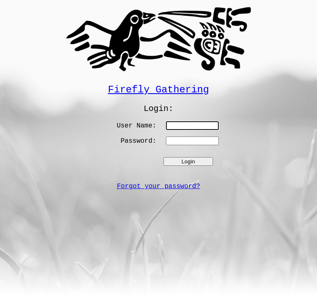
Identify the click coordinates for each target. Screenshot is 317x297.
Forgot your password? (158, 186)
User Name (134, 126)
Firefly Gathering (158, 89)
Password (136, 141)
